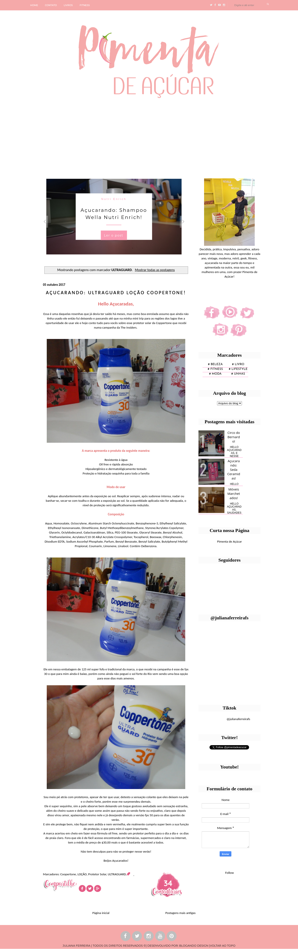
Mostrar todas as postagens (155, 270)
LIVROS (68, 5)
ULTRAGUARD (117, 874)
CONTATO (51, 5)
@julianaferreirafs (238, 719)
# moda (215, 373)
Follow (229, 873)
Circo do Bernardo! (233, 436)
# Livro (238, 364)
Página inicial (101, 913)
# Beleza (215, 364)
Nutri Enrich (113, 199)
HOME (34, 5)
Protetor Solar (97, 874)
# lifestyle (238, 369)
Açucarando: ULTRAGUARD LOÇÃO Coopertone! (116, 292)
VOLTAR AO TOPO (222, 945)
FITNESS (85, 5)
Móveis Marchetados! (233, 493)
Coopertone (68, 874)
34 (168, 883)
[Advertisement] (133, 136)
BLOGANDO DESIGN (193, 945)
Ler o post (113, 235)
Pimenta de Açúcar (229, 541)
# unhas (238, 373)
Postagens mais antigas (180, 913)
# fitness (215, 369)
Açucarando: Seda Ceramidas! (233, 469)
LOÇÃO (82, 874)
